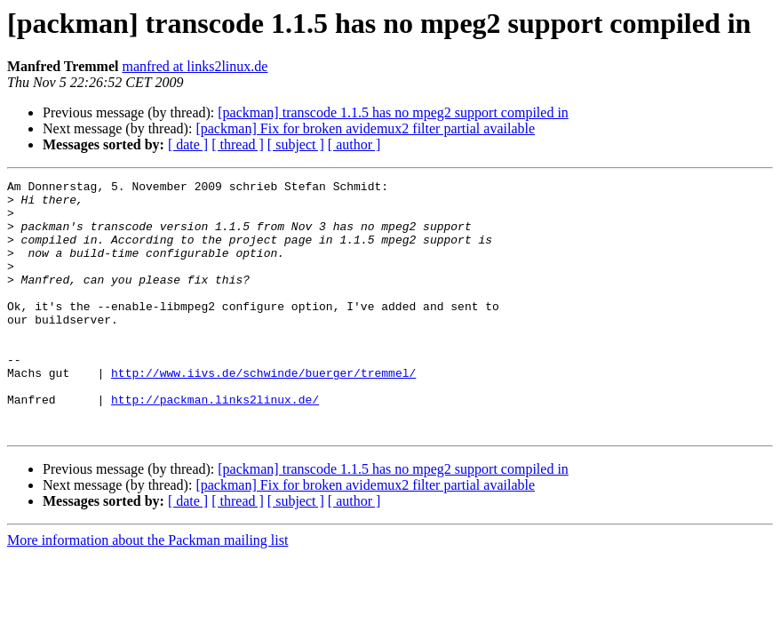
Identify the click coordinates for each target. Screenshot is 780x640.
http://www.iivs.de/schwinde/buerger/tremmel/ (263, 412)
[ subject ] (295, 144)
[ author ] (354, 144)
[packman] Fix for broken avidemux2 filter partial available (365, 128)
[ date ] (188, 144)
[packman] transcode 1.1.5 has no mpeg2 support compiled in (393, 112)
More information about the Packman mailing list (147, 590)
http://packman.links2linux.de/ (215, 444)
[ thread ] (237, 144)
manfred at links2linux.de (194, 66)
